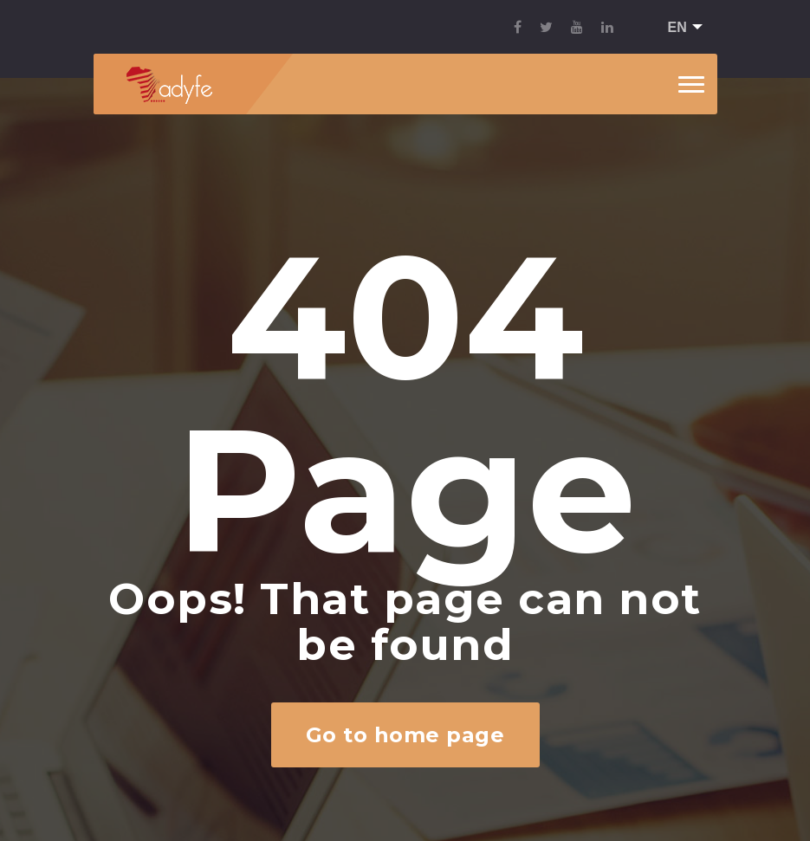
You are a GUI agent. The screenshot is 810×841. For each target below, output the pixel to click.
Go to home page (405, 734)
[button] (679, 28)
